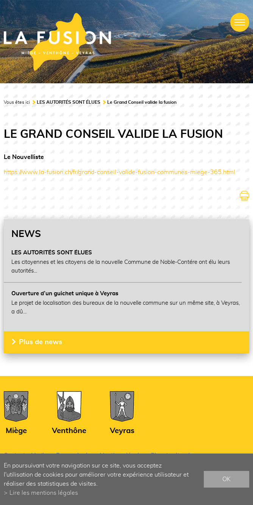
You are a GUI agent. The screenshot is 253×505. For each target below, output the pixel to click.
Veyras (122, 431)
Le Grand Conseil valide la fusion (141, 102)
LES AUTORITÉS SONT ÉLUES (68, 102)
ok (226, 479)
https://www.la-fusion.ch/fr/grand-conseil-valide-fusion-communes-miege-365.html (119, 172)
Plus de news (40, 342)
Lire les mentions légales (43, 493)
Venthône (69, 431)
